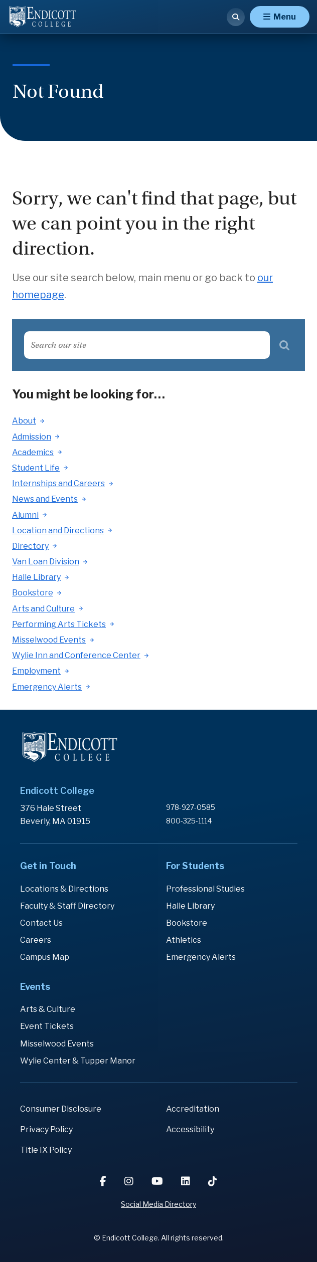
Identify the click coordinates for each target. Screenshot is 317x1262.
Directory (30, 546)
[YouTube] (158, 1181)
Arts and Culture (43, 608)
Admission (31, 437)
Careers (35, 940)
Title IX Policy (46, 1150)
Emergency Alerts (47, 687)
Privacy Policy (46, 1129)
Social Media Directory (158, 1204)
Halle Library (36, 577)
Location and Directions (58, 530)
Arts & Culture (47, 1009)
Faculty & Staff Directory (67, 906)
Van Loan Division (45, 561)
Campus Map (44, 957)
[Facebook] (104, 1181)
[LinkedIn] (186, 1181)
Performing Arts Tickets (59, 624)
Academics (33, 452)
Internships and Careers (58, 483)
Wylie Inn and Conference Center (76, 655)
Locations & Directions (64, 889)
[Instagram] (129, 1181)
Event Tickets (47, 1026)
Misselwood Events (49, 640)
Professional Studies (205, 889)
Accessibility (190, 1129)
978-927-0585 (190, 807)
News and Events (45, 499)
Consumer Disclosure (60, 1109)
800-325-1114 (189, 820)
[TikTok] (212, 1181)
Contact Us (41, 923)
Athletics (183, 940)
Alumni (25, 515)
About (24, 421)
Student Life (36, 468)
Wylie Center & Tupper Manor (77, 1061)
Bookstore (32, 592)
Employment (36, 671)
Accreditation (192, 1109)
